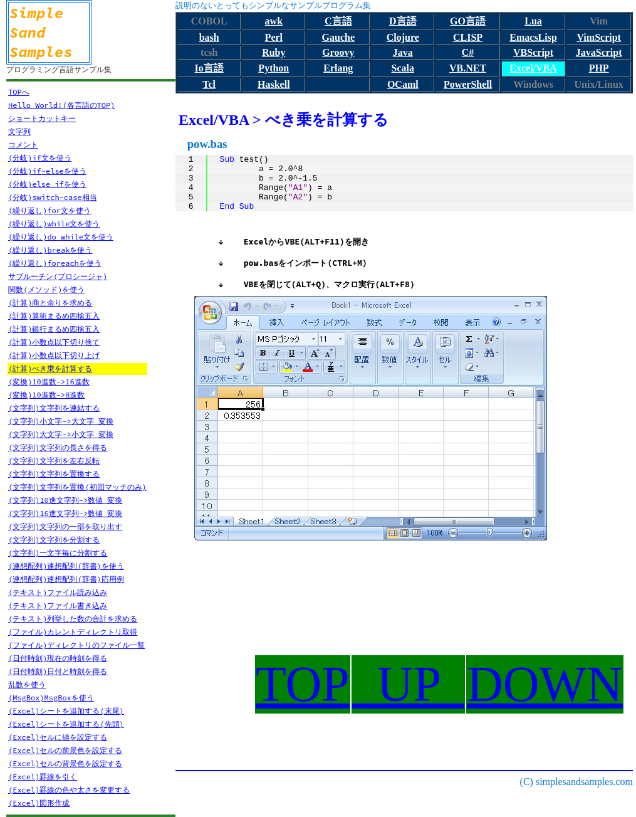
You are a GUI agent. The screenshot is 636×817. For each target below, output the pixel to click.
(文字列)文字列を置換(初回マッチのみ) (77, 487)
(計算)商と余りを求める (50, 302)
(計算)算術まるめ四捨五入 (54, 315)
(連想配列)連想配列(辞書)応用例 (66, 579)
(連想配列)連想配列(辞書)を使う (66, 566)
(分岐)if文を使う (39, 157)
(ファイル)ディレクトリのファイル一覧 (76, 645)
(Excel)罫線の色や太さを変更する (69, 789)
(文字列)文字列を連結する (54, 408)
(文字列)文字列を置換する (54, 473)
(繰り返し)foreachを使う (55, 263)
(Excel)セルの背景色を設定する (65, 763)
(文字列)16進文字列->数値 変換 (65, 513)
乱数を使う (27, 684)
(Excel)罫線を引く (42, 776)
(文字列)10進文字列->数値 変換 (65, 500)
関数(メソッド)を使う (46, 289)
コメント (23, 144)
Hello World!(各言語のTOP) (61, 105)
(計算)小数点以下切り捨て (54, 342)
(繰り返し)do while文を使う (60, 236)
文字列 (19, 131)
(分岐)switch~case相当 (52, 197)
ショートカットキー (42, 118)
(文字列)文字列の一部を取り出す (65, 526)
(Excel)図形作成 (39, 803)
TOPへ (18, 92)
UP (408, 684)
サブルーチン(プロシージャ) (57, 276)
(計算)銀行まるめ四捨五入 (54, 329)
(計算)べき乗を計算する (50, 368)
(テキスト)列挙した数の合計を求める (72, 618)
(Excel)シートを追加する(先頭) (66, 724)
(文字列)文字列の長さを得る (57, 447)
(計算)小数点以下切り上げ (54, 355)
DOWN (545, 684)
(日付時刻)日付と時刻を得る (57, 671)
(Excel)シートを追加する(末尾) (66, 710)
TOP (303, 684)
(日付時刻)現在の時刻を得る (57, 658)
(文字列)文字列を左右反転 (54, 460)
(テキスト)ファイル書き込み (57, 605)
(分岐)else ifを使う (47, 184)
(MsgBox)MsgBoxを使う (51, 697)
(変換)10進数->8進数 (46, 394)
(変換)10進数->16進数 (49, 381)
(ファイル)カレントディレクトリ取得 (72, 631)
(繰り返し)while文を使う (54, 223)
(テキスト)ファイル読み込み (57, 592)
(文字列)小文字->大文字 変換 (60, 421)
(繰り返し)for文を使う (49, 210)
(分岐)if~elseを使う (47, 171)
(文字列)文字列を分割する (54, 539)
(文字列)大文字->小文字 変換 (60, 434)
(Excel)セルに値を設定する (57, 737)
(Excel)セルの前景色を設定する (65, 750)
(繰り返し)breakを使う (50, 250)
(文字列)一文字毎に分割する (57, 552)
